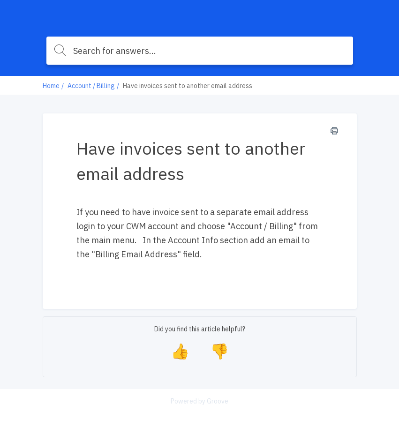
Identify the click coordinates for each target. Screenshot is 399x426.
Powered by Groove (199, 401)
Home (51, 86)
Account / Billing (91, 86)
